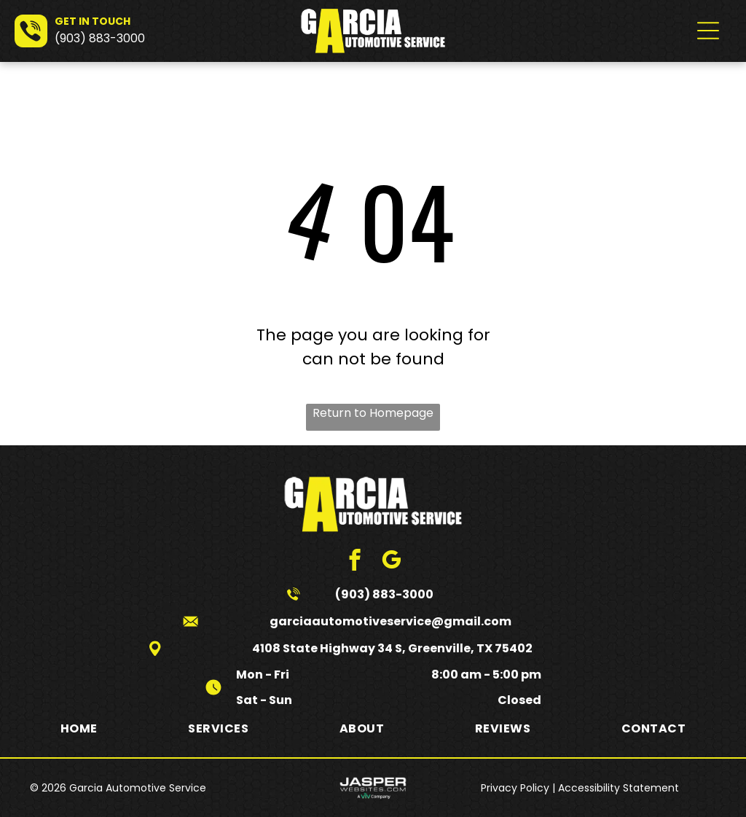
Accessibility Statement (618, 788)
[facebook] (355, 562)
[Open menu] (708, 31)
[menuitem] (79, 728)
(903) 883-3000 (100, 38)
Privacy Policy (515, 788)
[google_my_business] (391, 562)
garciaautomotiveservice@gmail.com (390, 621)
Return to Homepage (373, 412)
